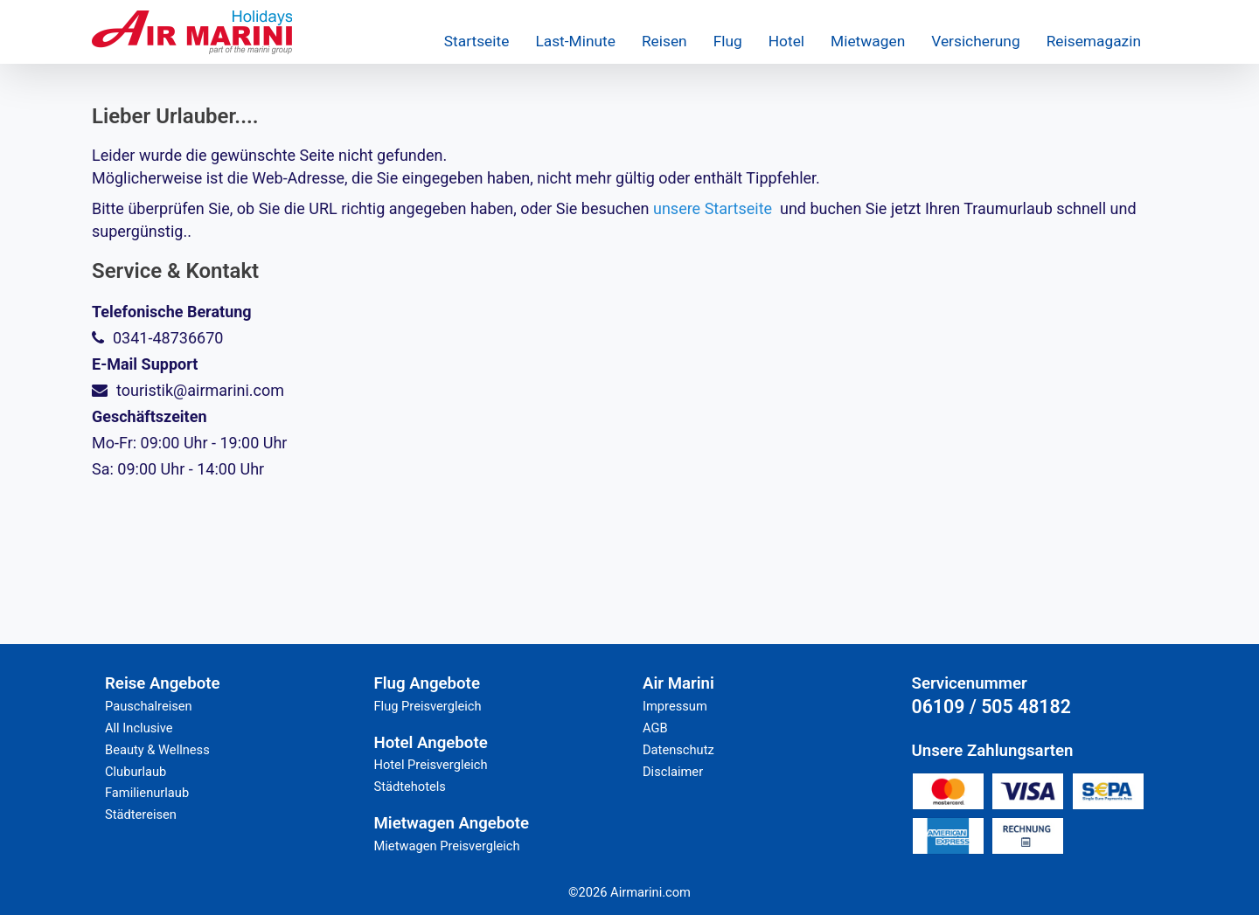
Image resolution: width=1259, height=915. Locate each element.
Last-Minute (575, 41)
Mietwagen (868, 41)
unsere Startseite (712, 208)
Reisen (664, 41)
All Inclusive (139, 728)
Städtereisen (141, 814)
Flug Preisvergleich (428, 706)
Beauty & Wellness (157, 750)
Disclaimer (673, 772)
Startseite (477, 41)
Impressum (675, 706)
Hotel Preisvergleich (431, 765)
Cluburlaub (135, 772)
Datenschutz (678, 750)
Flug (727, 41)
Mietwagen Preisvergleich (447, 846)
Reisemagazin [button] (1094, 41)
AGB (655, 728)
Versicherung (975, 41)
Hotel (786, 41)
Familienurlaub (147, 793)
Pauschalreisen (148, 706)
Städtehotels (410, 786)
